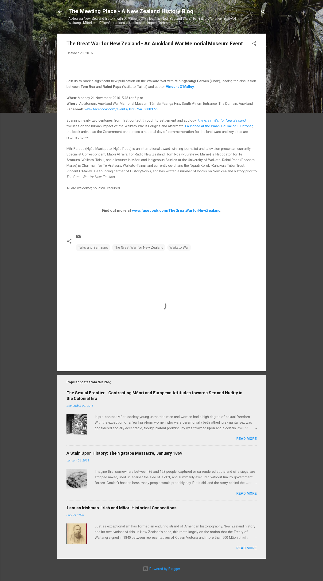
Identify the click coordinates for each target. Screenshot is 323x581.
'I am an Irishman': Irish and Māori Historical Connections (121, 507)
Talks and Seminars (93, 247)
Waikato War (179, 247)
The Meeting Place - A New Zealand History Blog (130, 11)
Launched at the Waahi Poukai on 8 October (219, 126)
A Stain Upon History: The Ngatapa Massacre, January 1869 (124, 453)
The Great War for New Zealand (221, 120)
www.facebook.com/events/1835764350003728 (122, 109)
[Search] (263, 13)
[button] (254, 44)
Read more (246, 439)
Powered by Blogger (161, 569)
